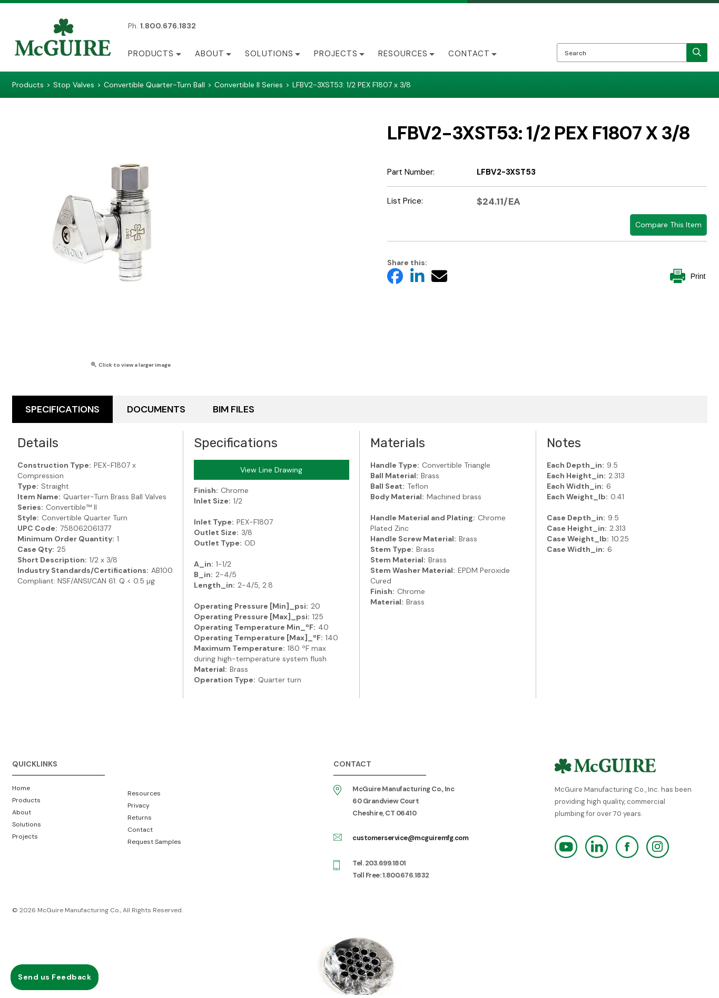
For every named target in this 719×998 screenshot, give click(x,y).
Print (688, 276)
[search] (696, 52)
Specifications (62, 409)
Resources (405, 53)
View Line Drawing (271, 470)
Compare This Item (668, 224)
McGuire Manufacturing (62, 38)
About (210, 53)
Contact (472, 53)
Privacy (138, 805)
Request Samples (154, 842)
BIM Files (233, 409)
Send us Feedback (54, 977)
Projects (337, 53)
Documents (156, 409)
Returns (139, 817)
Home (21, 788)
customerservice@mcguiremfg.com (410, 837)
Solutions (270, 53)
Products (151, 53)
